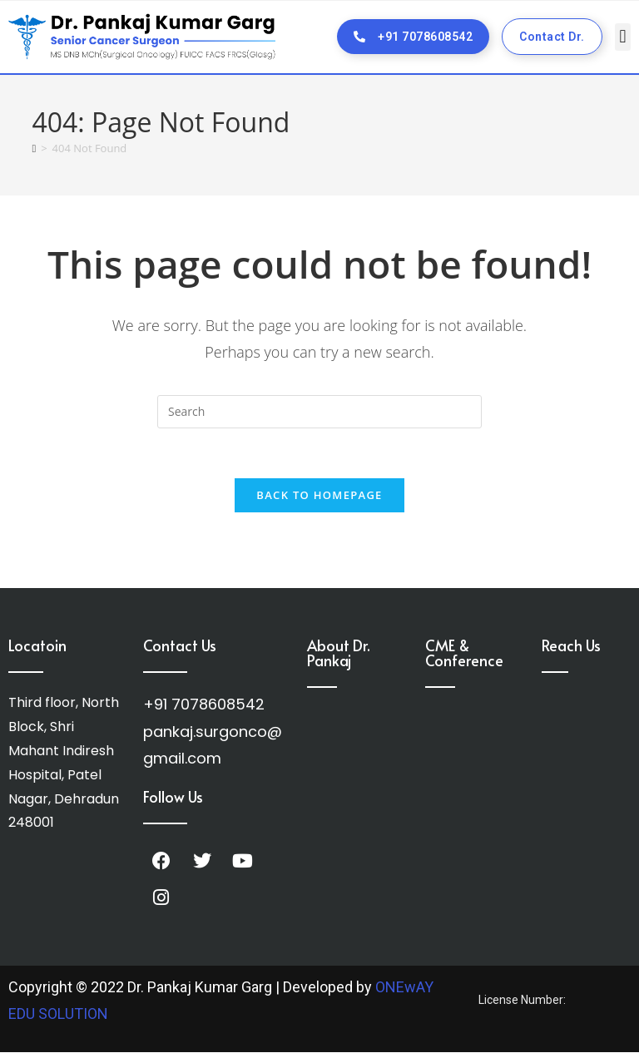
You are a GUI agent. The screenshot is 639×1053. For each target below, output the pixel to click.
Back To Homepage (319, 495)
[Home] (34, 148)
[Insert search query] (319, 411)
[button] (623, 37)
